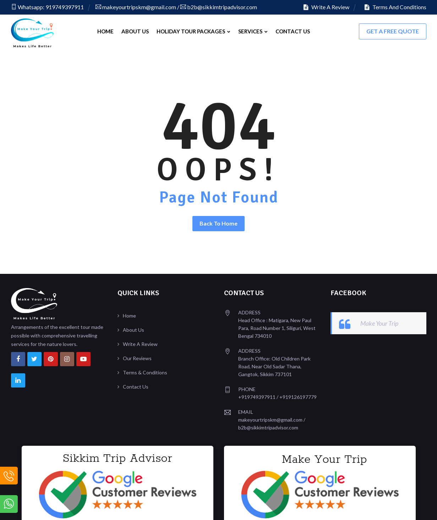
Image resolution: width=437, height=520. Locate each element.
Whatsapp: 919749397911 (47, 7)
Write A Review (326, 7)
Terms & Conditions (145, 371)
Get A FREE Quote (392, 31)
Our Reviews (137, 356)
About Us (135, 31)
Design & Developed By (374, 507)
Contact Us (292, 31)
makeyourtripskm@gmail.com (135, 7)
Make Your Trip (379, 321)
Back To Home (218, 221)
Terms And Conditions (395, 7)
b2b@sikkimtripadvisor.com (218, 7)
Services (253, 31)
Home (105, 31)
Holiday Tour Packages (193, 31)
